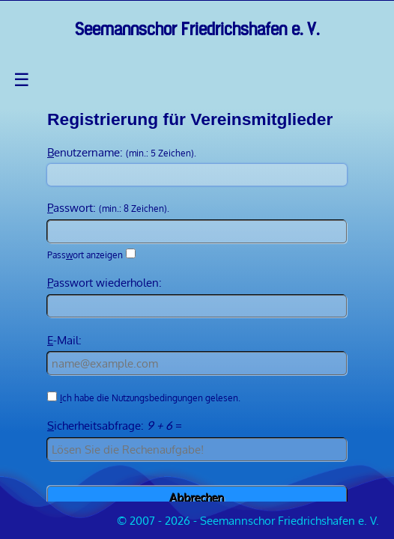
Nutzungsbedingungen (157, 398)
